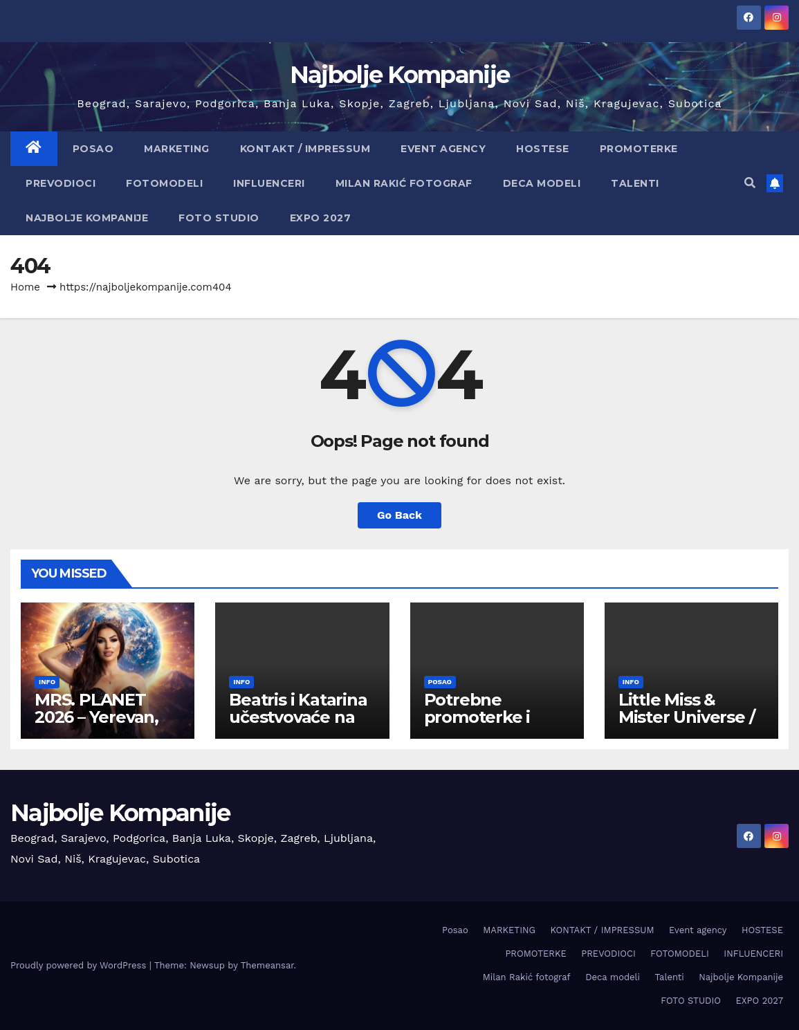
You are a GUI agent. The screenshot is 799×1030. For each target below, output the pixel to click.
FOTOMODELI (164, 183)
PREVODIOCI (60, 183)
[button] (749, 183)
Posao (93, 148)
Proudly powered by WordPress (79, 965)
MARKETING (177, 148)
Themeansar (267, 965)
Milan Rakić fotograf (404, 183)
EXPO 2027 (320, 218)
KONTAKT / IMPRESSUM (305, 148)
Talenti (635, 183)
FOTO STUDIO (218, 218)
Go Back (399, 515)
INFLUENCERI (269, 183)
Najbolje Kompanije (399, 74)
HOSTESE (542, 148)
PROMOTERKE (639, 148)
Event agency (443, 148)
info (47, 682)
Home (25, 287)
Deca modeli (542, 183)
